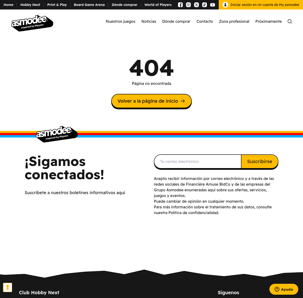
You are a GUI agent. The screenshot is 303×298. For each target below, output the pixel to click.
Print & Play (57, 5)
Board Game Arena (89, 5)
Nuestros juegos (120, 21)
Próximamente (268, 21)
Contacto (204, 21)
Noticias (148, 21)
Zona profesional (234, 21)
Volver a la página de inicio (151, 101)
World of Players (158, 5)
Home (8, 5)
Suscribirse (259, 161)
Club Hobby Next (39, 292)
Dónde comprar (124, 5)
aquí (211, 190)
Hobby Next (30, 5)
